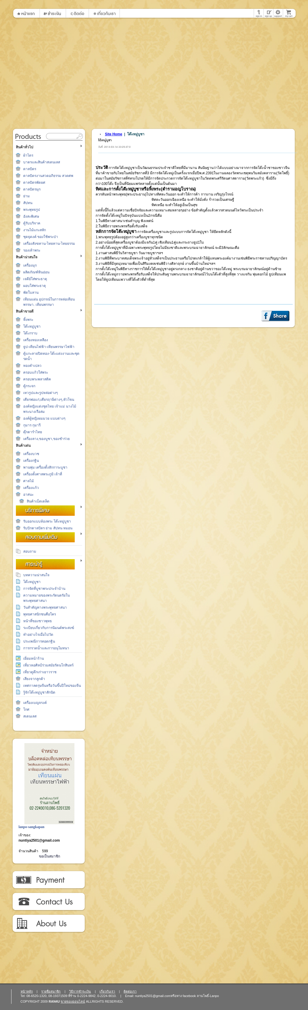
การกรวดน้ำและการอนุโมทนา (46, 648)
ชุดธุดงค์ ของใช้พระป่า (40, 237)
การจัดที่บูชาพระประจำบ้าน (44, 589)
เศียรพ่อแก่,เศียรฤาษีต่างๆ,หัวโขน (48, 400)
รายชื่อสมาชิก (51, 991)
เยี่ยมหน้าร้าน (33, 658)
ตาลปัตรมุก (32, 189)
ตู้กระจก (29, 386)
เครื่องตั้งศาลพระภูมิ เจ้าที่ (42, 474)
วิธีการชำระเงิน (48, 880)
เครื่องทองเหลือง (35, 340)
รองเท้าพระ (31, 250)
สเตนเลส (29, 716)
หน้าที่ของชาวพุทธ (37, 621)
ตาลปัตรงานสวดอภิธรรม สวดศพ (48, 176)
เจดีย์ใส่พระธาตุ (35, 279)
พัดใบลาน (31, 292)
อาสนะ (28, 494)
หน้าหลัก (27, 991)
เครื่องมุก (30, 265)
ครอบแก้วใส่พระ (35, 372)
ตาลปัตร (29, 169)
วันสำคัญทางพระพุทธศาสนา (45, 607)
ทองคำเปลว (32, 366)
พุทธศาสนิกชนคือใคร (39, 614)
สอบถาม (29, 551)
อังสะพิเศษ (31, 216)
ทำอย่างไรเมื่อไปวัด (38, 635)
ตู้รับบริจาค (31, 223)
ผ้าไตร (28, 155)
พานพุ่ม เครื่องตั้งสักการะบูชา (45, 467)
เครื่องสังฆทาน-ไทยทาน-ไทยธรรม (49, 244)
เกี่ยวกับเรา (48, 923)
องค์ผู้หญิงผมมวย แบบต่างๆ (44, 418)
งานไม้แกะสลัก (34, 230)
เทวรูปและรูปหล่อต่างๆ (40, 393)
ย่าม (26, 196)
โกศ (26, 709)
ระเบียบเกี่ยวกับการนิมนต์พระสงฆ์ (48, 628)
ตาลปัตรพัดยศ (34, 182)
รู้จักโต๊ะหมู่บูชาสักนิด (39, 692)
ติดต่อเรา (48, 901)
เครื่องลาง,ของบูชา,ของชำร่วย (46, 439)
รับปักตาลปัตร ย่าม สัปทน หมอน (47, 528)
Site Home (113, 134)
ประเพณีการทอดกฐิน (39, 641)
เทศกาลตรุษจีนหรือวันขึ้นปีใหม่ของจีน (52, 686)
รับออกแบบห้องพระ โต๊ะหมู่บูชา (47, 521)
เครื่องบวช (31, 454)
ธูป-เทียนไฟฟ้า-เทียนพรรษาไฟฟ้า (48, 347)
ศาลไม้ (28, 481)
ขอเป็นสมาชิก (49, 856)
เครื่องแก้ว (31, 488)
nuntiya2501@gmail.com (39, 840)
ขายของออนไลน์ (73, 1001)
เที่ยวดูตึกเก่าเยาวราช (39, 672)
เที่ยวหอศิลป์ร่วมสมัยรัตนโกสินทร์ (48, 665)
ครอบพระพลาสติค (37, 379)
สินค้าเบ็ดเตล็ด (38, 501)
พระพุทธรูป (31, 210)
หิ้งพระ (28, 320)
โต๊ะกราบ (30, 333)
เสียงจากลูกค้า (34, 679)
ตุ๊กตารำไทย (32, 432)
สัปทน (27, 203)
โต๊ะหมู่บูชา (32, 326)
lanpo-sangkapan (31, 827)
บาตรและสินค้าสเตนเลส (41, 162)
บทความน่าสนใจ (36, 575)
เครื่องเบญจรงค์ (35, 703)
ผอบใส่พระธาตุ (34, 286)
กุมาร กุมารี (32, 425)
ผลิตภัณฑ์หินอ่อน (36, 272)
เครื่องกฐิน (31, 461)
